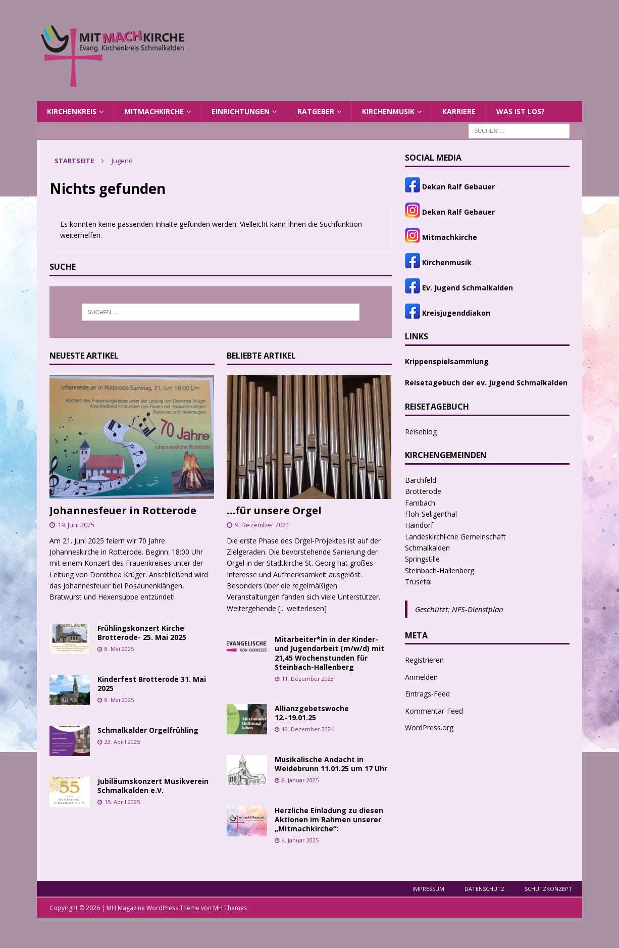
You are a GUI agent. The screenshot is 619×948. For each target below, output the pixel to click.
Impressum (428, 888)
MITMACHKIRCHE (154, 111)
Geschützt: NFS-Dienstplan (459, 609)
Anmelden (421, 677)
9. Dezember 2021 (262, 524)
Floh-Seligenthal (431, 514)
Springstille (422, 559)
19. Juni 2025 (76, 524)
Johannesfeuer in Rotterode (122, 510)
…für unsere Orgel (274, 510)
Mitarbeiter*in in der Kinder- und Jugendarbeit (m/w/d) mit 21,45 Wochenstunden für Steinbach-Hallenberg (329, 653)
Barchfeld (420, 480)
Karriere (459, 111)
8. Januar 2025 (300, 780)
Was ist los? (520, 111)
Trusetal (418, 581)
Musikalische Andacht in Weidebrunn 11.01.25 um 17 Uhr (331, 764)
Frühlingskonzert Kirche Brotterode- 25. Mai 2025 (141, 632)
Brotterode (423, 491)
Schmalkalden (427, 548)
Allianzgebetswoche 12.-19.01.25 (312, 713)
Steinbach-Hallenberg (439, 570)
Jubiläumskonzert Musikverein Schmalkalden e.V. (153, 785)
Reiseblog (421, 431)
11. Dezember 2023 (308, 678)
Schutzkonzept (548, 888)
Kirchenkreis (71, 111)
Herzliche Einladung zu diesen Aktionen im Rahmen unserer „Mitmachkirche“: (329, 819)
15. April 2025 (122, 802)
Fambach (420, 503)
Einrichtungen (241, 111)
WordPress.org (429, 727)
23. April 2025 (122, 741)
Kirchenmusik (388, 111)
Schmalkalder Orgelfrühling (147, 730)
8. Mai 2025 (119, 649)
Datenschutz (484, 888)
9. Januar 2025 (300, 840)
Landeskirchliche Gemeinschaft (455, 536)
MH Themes (230, 908)
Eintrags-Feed (427, 693)
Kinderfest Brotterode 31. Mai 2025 (151, 683)
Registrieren (424, 660)
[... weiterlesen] (302, 608)
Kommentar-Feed (434, 711)
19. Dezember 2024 (308, 729)
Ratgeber (315, 111)
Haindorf (419, 525)
